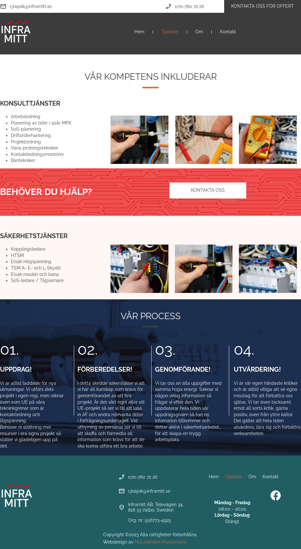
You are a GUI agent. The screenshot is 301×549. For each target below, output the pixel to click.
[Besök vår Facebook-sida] (276, 495)
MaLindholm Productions (160, 542)
